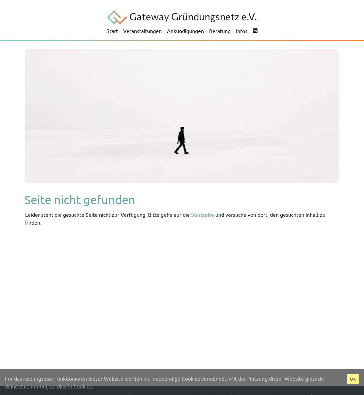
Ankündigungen (185, 30)
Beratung (220, 30)
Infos (241, 30)
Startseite (202, 214)
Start (112, 30)
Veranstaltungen (142, 30)
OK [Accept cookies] (353, 379)
